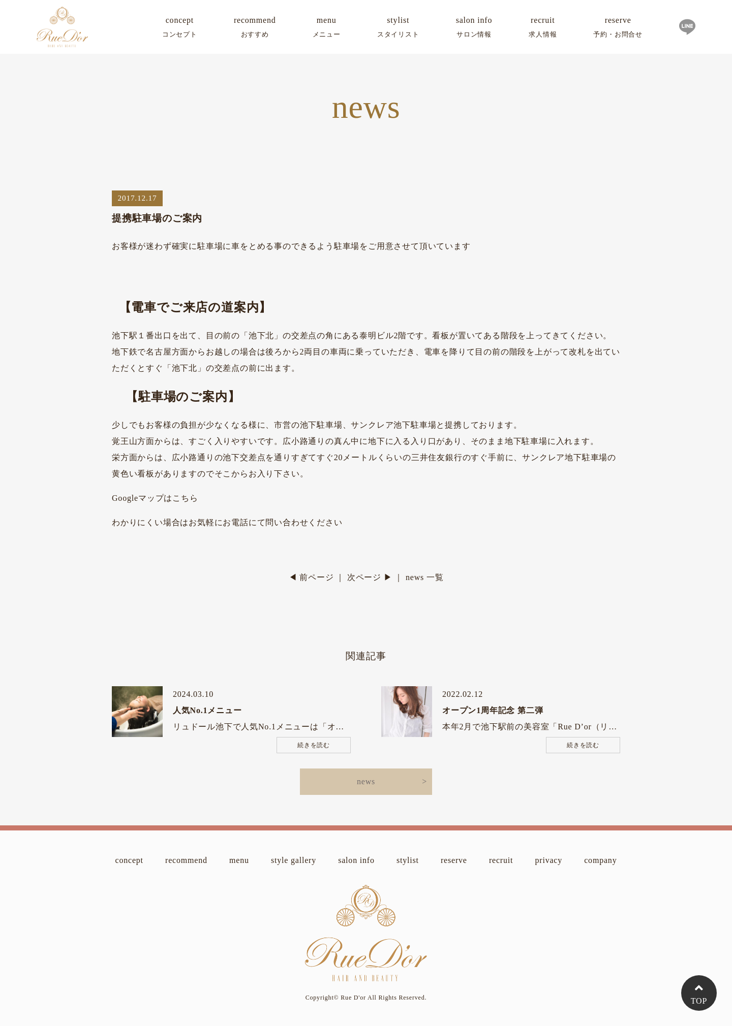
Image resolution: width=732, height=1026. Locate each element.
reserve (618, 29)
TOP (699, 1001)
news (366, 781)
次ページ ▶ (369, 577)
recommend (255, 29)
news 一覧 (424, 577)
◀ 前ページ (311, 577)
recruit (543, 29)
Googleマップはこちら (155, 498)
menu (327, 29)
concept (179, 29)
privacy (548, 860)
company (600, 860)
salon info (474, 29)
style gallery (293, 860)
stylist (398, 29)
